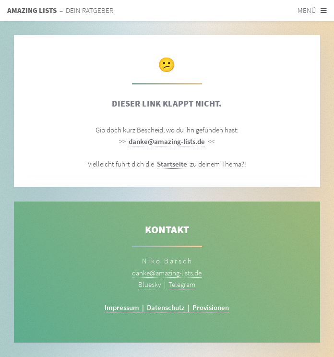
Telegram (181, 284)
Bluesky (149, 284)
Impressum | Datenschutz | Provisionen (167, 307)
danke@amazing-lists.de (167, 141)
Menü (307, 10)
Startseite (172, 164)
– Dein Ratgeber (60, 10)
